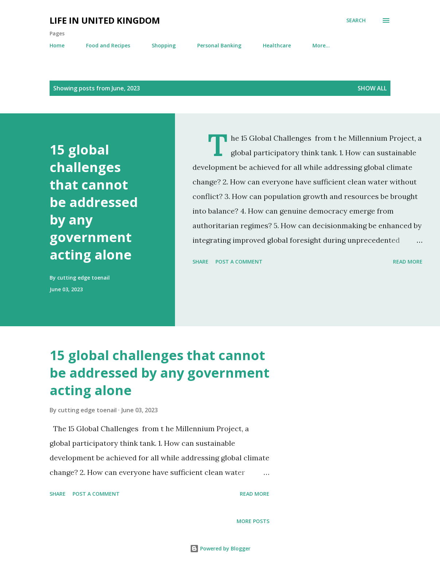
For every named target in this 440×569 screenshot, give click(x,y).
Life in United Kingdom (105, 20)
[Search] (356, 20)
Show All (372, 88)
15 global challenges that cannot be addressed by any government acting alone (94, 202)
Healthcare (277, 45)
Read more (408, 261)
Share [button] (200, 261)
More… (321, 45)
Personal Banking (219, 45)
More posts (253, 521)
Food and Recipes (108, 45)
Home (57, 45)
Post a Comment (238, 261)
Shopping (164, 45)
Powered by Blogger (220, 548)
